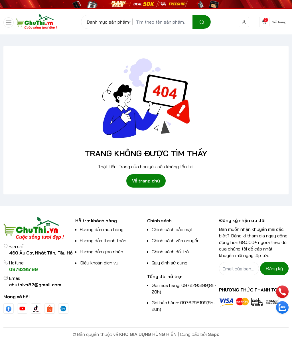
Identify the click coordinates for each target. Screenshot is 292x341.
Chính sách (159, 220)
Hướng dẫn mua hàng (101, 229)
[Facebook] (8, 309)
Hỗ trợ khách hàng (96, 220)
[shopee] (49, 308)
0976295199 (23, 269)
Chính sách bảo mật (172, 229)
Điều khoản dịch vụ (99, 263)
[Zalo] (63, 308)
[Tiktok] (36, 308)
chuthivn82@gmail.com (35, 284)
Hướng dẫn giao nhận (101, 251)
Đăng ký (274, 268)
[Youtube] (22, 309)
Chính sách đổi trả (170, 251)
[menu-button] (8, 22)
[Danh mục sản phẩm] (110, 22)
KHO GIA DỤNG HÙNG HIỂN (148, 334)
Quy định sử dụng (169, 263)
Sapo (214, 334)
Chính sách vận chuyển (176, 240)
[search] (201, 22)
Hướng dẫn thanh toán (103, 240)
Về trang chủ (146, 181)
